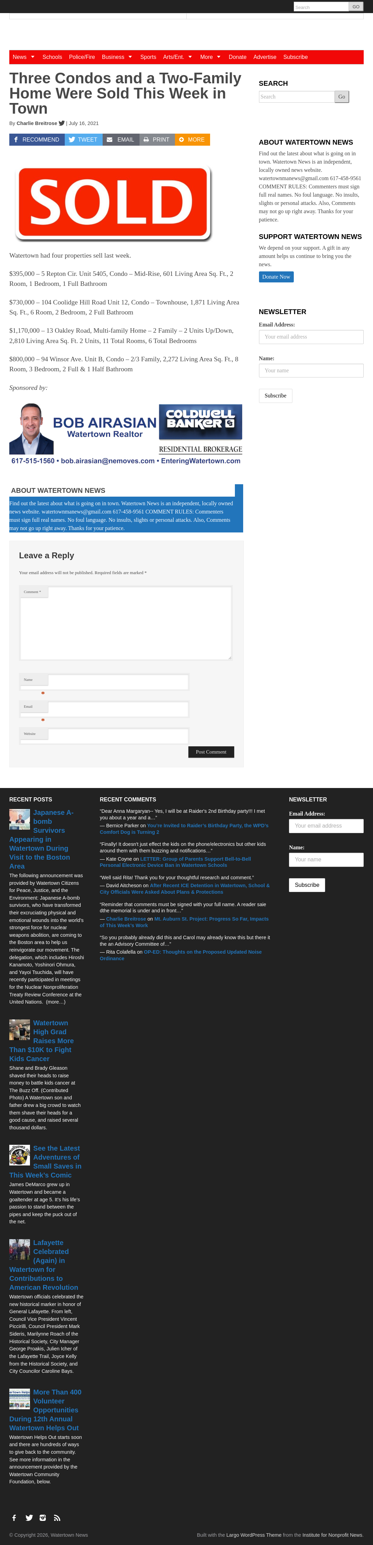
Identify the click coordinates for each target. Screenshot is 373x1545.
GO (356, 6)
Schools (52, 57)
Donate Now (276, 277)
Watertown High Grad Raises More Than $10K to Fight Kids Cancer (41, 1040)
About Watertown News (58, 490)
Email (34, 708)
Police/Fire (82, 57)
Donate (238, 57)
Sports (148, 57)
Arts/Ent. (180, 57)
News (26, 57)
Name (34, 681)
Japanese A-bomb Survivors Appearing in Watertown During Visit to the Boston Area (41, 839)
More (212, 57)
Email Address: (277, 325)
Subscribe (295, 57)
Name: (266, 358)
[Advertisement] (310, 462)
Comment (32, 592)
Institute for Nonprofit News (332, 1535)
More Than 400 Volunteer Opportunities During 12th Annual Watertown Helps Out (45, 1410)
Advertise (265, 57)
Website (29, 734)
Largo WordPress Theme (253, 1535)
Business (119, 57)
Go (342, 97)
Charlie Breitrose (37, 123)
